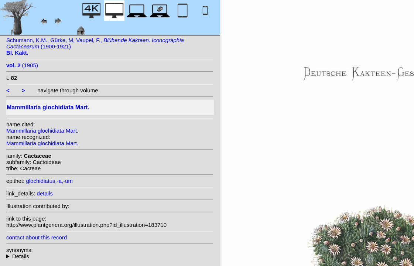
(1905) (22, 65)
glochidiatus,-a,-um (49, 181)
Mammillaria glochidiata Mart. (42, 130)
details (45, 193)
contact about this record (36, 237)
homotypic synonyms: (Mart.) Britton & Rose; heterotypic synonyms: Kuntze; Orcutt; (109, 256)
